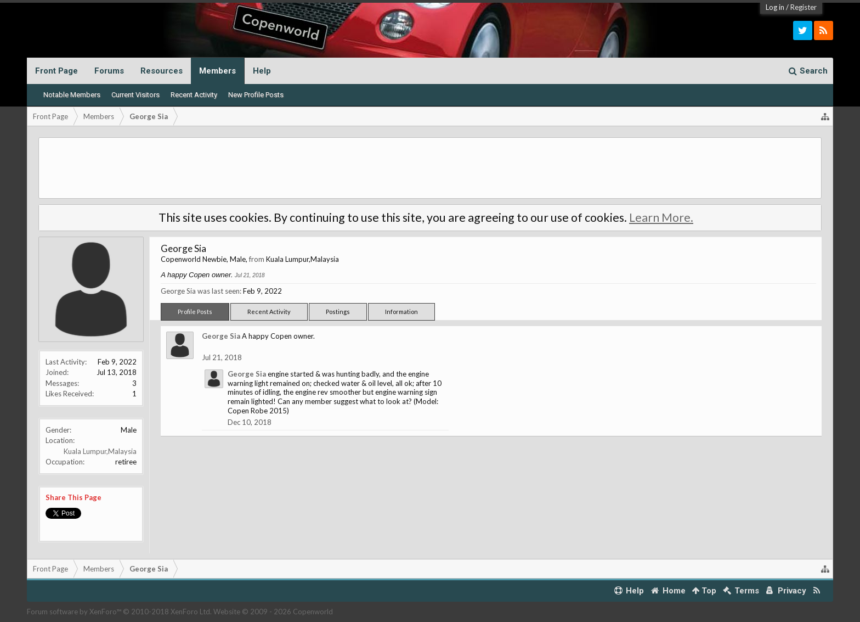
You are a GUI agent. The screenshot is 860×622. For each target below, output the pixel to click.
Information (401, 311)
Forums (109, 71)
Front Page (56, 71)
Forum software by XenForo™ (119, 611)
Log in (775, 7)
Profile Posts (195, 311)
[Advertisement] (430, 168)
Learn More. (661, 217)
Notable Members (71, 95)
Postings (338, 311)
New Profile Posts (256, 95)
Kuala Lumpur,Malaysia (100, 451)
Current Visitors (135, 95)
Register (803, 7)
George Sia (221, 336)
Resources (161, 71)
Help (262, 71)
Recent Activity (194, 95)
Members (217, 71)
